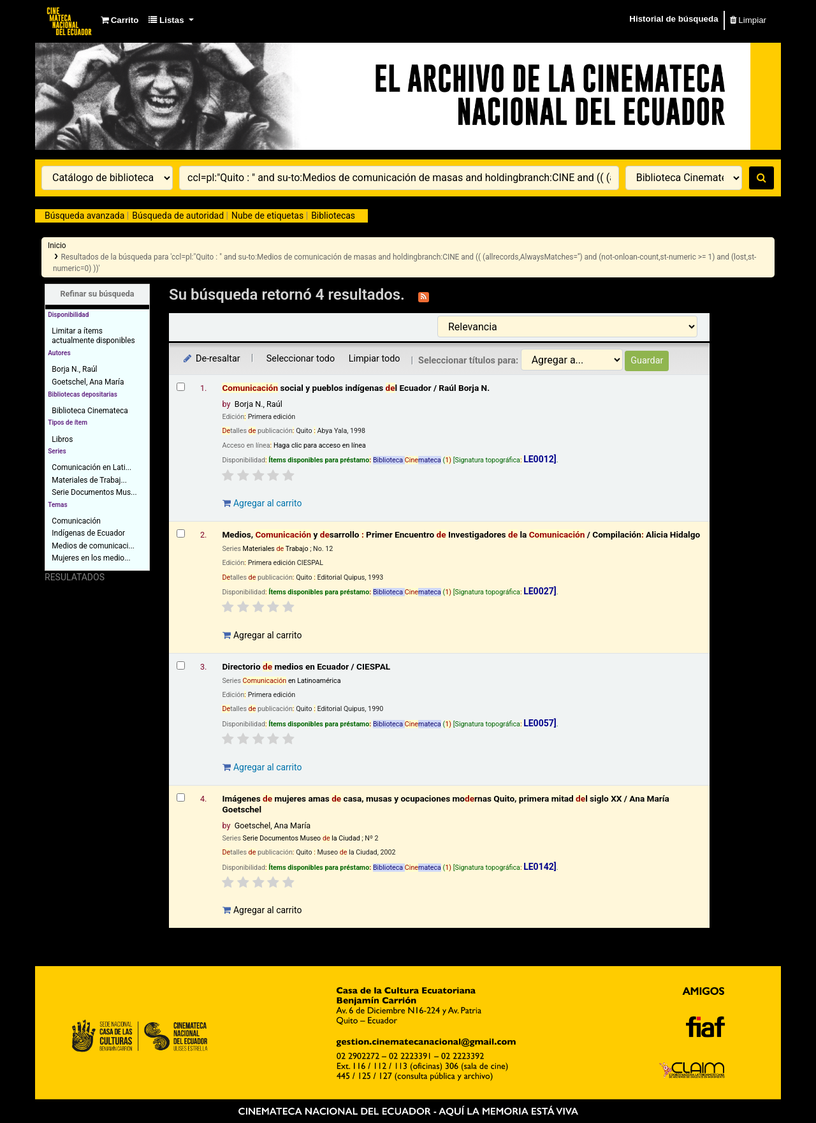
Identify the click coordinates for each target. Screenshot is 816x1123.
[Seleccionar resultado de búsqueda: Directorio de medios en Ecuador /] (181, 665)
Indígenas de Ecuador (88, 533)
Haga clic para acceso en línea (319, 445)
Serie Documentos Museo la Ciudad (301, 838)
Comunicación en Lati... (91, 467)
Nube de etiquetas (267, 215)
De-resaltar (211, 358)
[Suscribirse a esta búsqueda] (424, 296)
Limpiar (748, 20)
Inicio (57, 245)
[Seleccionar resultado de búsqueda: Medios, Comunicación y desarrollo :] (181, 533)
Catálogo (70, 20)
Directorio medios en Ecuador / (306, 666)
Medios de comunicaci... (93, 545)
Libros (62, 439)
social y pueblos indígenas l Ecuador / (356, 388)
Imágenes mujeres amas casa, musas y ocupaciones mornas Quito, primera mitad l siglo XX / (445, 803)
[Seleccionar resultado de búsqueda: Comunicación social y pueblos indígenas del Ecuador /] (181, 387)
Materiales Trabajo (276, 549)
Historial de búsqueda (673, 19)
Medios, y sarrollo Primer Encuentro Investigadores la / (461, 534)
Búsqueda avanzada (84, 215)
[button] (119, 20)
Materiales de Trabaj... (89, 480)
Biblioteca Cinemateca (89, 410)
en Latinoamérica (292, 681)
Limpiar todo (374, 358)
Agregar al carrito (262, 503)
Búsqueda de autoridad (178, 215)
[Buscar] (761, 178)
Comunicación (76, 521)
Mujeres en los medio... (91, 558)
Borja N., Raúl (74, 369)
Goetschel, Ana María (88, 382)
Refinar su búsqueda (97, 293)
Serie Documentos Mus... (94, 492)
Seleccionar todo (300, 358)
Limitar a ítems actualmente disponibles (93, 336)
